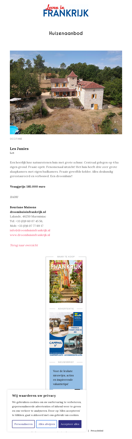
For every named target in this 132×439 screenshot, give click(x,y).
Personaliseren (23, 424)
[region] (46, 411)
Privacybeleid (97, 430)
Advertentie (66, 309)
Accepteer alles (70, 424)
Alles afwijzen (46, 424)
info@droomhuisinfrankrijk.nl (30, 230)
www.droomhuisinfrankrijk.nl (30, 235)
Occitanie (16, 139)
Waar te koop (66, 257)
